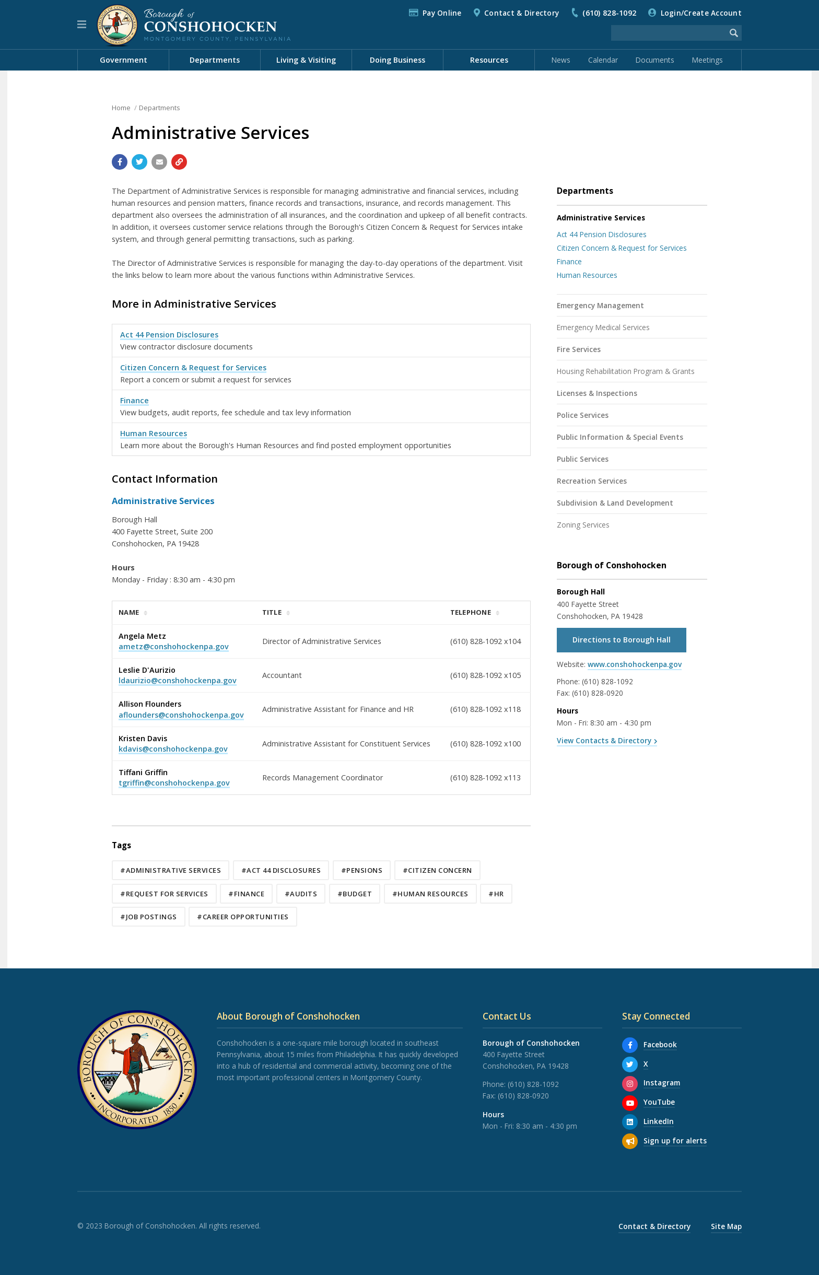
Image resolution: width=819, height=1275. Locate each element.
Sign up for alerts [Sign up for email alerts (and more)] (675, 1140)
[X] (630, 1064)
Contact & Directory (521, 13)
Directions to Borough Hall (621, 640)
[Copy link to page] (179, 162)
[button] (81, 24)
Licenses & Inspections (597, 393)
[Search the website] (668, 33)
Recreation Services (592, 481)
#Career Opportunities (243, 916)
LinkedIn (659, 1121)
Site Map (726, 1226)
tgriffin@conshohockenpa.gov (174, 783)
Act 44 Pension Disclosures (169, 335)
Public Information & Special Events (620, 437)
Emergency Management (600, 305)
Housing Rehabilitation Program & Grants (626, 371)
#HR (496, 893)
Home (121, 107)
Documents (655, 60)
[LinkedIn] (630, 1122)
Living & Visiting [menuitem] (306, 60)
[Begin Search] (734, 33)
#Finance (246, 893)
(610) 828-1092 (609, 13)
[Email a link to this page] (159, 162)
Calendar (603, 60)
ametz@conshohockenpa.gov (174, 646)
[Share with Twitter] (139, 162)
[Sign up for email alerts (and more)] (630, 1141)
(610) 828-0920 (597, 693)
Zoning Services (583, 525)
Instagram (662, 1082)
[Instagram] (630, 1084)
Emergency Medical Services (603, 327)
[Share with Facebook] (119, 162)
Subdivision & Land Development (615, 503)
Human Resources (153, 433)
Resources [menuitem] (489, 60)
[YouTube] (630, 1103)
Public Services (583, 459)
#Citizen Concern (437, 870)
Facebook (660, 1044)
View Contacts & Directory (604, 740)
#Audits (301, 893)
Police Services (583, 415)
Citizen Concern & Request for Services (193, 367)
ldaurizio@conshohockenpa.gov (178, 680)
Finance (134, 400)
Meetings (707, 60)
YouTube (659, 1102)
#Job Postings (148, 916)
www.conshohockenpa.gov (635, 664)
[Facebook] (630, 1045)
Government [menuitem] (123, 60)
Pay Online (442, 13)
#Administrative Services (170, 870)
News (561, 60)
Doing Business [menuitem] (397, 60)
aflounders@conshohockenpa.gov (181, 715)
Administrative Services (601, 218)
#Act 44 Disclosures (281, 870)
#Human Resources (430, 893)
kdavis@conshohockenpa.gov (173, 749)
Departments (159, 107)
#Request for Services (164, 893)
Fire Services (579, 349)
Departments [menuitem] (215, 60)
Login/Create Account (701, 13)
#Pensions (362, 870)
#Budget (354, 893)
